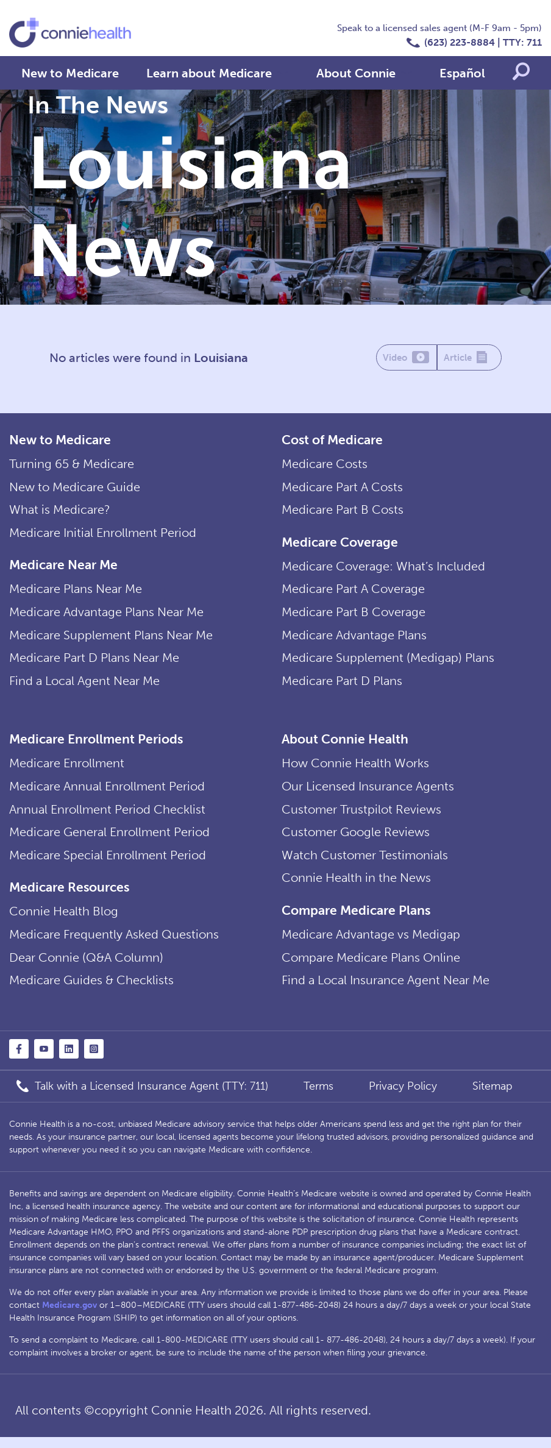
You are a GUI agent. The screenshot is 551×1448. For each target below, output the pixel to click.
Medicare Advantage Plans (354, 639)
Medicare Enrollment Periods (96, 744)
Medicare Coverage (340, 544)
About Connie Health (345, 744)
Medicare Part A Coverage (353, 591)
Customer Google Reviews (356, 839)
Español (462, 73)
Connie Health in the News (356, 886)
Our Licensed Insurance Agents (368, 793)
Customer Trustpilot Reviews (361, 816)
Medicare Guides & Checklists (91, 991)
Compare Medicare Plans (356, 919)
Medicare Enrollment (66, 769)
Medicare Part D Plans (342, 686)
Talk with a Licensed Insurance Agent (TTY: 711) (151, 1097)
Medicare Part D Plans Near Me (94, 662)
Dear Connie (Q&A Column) (86, 967)
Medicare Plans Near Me (75, 591)
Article (469, 358)
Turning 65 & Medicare (71, 464)
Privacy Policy (403, 1097)
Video (406, 358)
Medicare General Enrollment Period (109, 839)
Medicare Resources (69, 895)
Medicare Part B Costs (342, 511)
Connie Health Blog (63, 920)
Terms (318, 1097)
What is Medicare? (59, 511)
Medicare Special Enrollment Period (107, 863)
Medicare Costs (325, 464)
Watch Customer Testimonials (365, 863)
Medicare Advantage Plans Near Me (106, 615)
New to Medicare (70, 73)
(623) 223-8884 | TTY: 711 (483, 42)
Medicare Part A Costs (342, 488)
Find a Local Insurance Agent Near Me (385, 991)
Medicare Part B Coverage (353, 615)
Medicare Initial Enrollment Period (102, 535)
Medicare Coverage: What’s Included (383, 568)
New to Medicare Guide (74, 488)
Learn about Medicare (209, 73)
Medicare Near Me (63, 567)
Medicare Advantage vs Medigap (371, 944)
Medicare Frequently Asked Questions (114, 944)
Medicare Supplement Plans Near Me (111, 639)
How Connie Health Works (355, 769)
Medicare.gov (69, 1316)
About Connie (356, 73)
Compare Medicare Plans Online (371, 967)
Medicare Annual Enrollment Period (107, 793)
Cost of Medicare (332, 439)
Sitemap (492, 1097)
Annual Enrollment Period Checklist (107, 816)
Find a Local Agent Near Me (84, 686)
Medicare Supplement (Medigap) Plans (388, 662)
